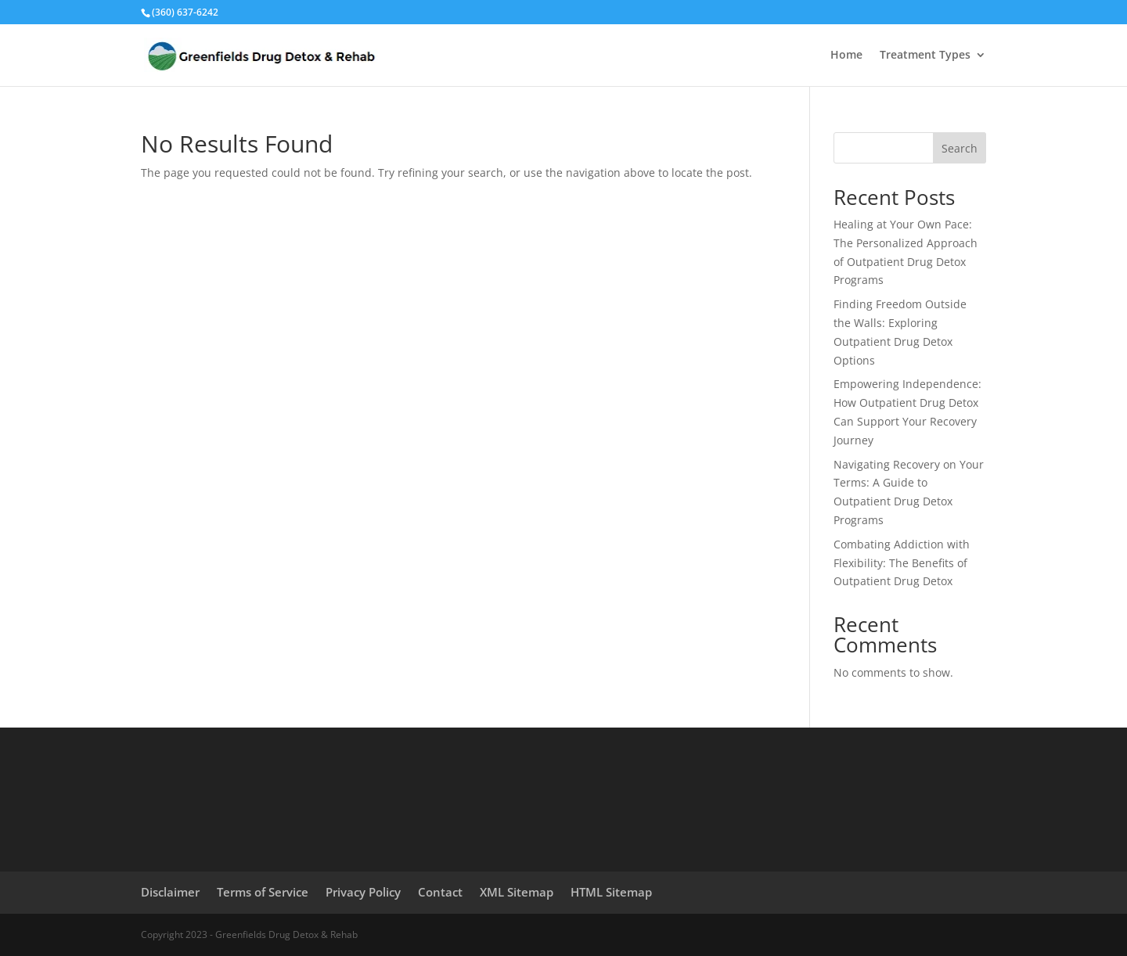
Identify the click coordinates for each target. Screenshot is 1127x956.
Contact (440, 892)
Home (846, 55)
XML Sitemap (516, 892)
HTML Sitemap (611, 892)
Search (960, 148)
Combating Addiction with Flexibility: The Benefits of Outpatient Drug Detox (902, 563)
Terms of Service (262, 892)
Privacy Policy (363, 892)
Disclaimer (170, 892)
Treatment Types (925, 55)
